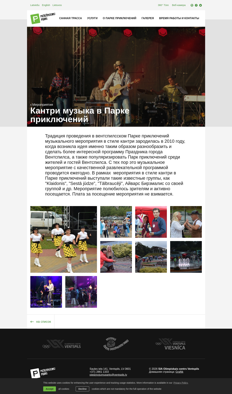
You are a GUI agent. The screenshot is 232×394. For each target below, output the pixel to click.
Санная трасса (70, 18)
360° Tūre (163, 5)
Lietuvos (57, 5)
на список (40, 321)
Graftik (179, 371)
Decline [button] (82, 389)
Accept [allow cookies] (49, 389)
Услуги (92, 18)
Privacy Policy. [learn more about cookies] (180, 382)
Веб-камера (179, 5)
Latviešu (35, 5)
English (46, 5)
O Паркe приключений (119, 18)
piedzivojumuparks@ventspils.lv (108, 374)
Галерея (147, 18)
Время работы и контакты (179, 18)
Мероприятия (41, 104)
